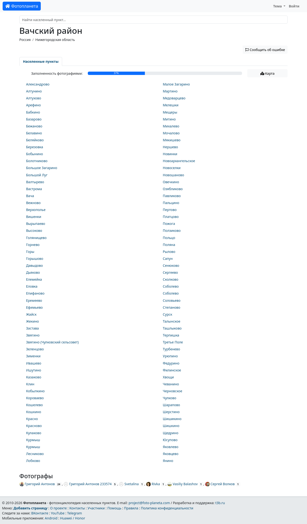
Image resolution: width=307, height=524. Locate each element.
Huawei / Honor (72, 518)
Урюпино (170, 356)
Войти (294, 6)
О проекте (58, 508)
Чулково (169, 398)
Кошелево (34, 405)
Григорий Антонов (37, 484)
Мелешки (170, 105)
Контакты (77, 508)
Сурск (167, 314)
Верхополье (36, 209)
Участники (96, 508)
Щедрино (170, 433)
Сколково (170, 279)
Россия (25, 39)
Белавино (34, 133)
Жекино (32, 321)
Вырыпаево (35, 223)
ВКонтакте (39, 513)
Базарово (33, 119)
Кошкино (33, 412)
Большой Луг (36, 175)
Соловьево (172, 300)
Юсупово (170, 440)
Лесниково (35, 453)
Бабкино (33, 112)
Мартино (170, 91)
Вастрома (34, 189)
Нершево (170, 147)
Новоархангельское (179, 161)
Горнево (33, 244)
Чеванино (171, 384)
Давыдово (34, 265)
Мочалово (171, 133)
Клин (30, 384)
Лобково (33, 460)
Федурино (171, 363)
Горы (30, 251)
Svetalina (129, 484)
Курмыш (33, 440)
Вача (30, 196)
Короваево (35, 398)
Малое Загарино (176, 84)
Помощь (114, 508)
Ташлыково (172, 328)
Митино (169, 119)
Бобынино (34, 154)
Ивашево (33, 363)
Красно (32, 418)
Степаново (171, 307)
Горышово (34, 258)
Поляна (169, 244)
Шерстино (171, 412)
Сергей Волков (220, 484)
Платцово (171, 216)
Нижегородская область (55, 39)
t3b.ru (220, 503)
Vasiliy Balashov (182, 484)
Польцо (169, 237)
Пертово (170, 209)
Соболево (171, 286)
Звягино (33, 335)
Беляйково (35, 140)
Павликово (172, 196)
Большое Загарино (41, 167)
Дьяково (33, 272)
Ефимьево (34, 307)
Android (51, 518)
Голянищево (36, 237)
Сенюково (171, 265)
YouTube (58, 513)
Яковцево (170, 453)
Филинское (172, 370)
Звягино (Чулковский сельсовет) (52, 342)
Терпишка (171, 335)
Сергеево (170, 272)
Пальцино (171, 202)
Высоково (34, 230)
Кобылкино (35, 391)
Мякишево (172, 140)
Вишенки (33, 216)
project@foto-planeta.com (149, 503)
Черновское (172, 391)
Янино (168, 460)
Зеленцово (35, 349)
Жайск (31, 314)
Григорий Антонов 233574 (88, 484)
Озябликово (173, 189)
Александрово (37, 84)
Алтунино (34, 91)
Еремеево (34, 300)
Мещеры (170, 112)
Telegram (74, 513)
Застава (32, 328)
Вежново (33, 202)
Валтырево (35, 182)
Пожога (169, 223)
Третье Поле (173, 342)
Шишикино (172, 418)
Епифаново (35, 293)
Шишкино (171, 425)
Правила (131, 508)
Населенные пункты (41, 61)
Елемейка (34, 279)
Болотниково (36, 161)
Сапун (168, 258)
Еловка (31, 286)
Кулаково (33, 433)
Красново (34, 425)
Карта (267, 73)
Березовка (34, 147)
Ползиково (172, 230)
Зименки (33, 356)
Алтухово (33, 98)
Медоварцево (174, 98)
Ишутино (33, 370)
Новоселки (172, 167)
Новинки (170, 154)
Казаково (33, 377)
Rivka (153, 484)
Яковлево (170, 446)
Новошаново (173, 175)
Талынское (171, 321)
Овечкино (171, 182)
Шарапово (171, 405)
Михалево (171, 126)
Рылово (169, 251)
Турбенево (171, 349)
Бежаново (34, 126)
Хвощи (168, 377)
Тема (278, 6)
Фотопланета (21, 6)
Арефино (33, 105)
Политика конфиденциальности (167, 508)
